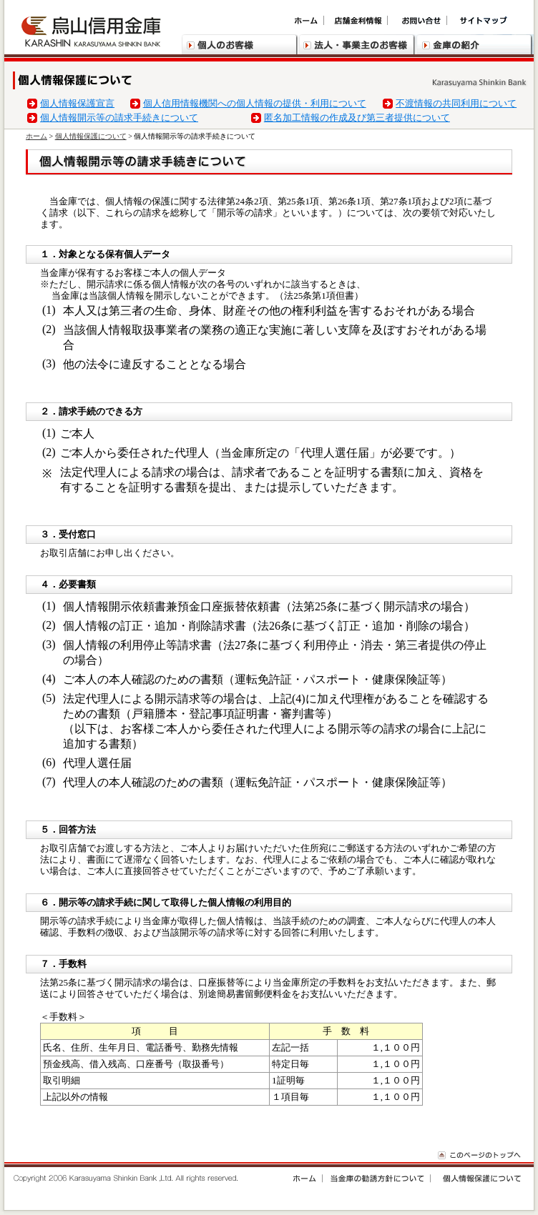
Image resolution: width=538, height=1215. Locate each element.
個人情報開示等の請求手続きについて (119, 117)
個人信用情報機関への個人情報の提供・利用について (254, 103)
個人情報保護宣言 (77, 103)
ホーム (36, 136)
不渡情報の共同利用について (456, 103)
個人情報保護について (91, 136)
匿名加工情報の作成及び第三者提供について (357, 117)
